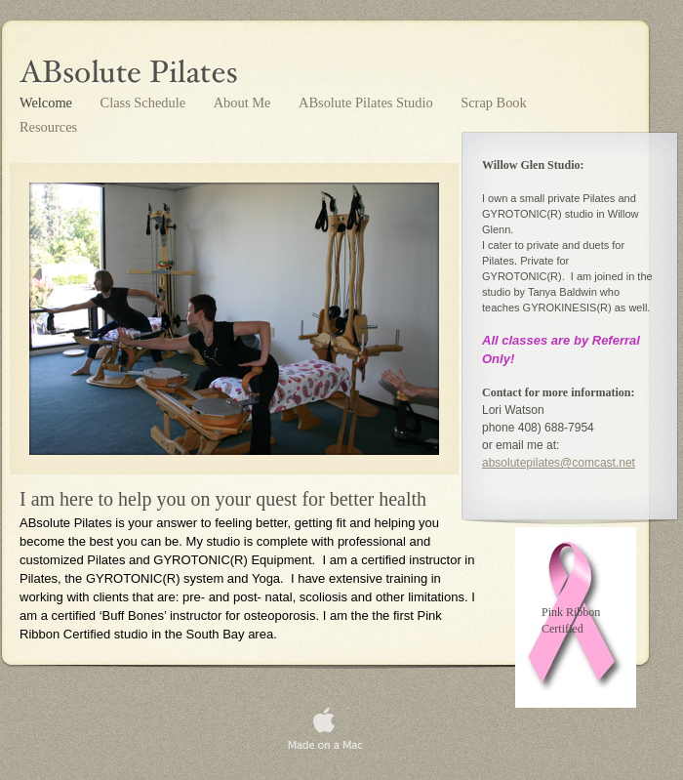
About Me (244, 102)
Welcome (48, 102)
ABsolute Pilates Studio (367, 102)
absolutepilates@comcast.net (558, 463)
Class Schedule (144, 102)
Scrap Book (494, 102)
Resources (48, 127)
